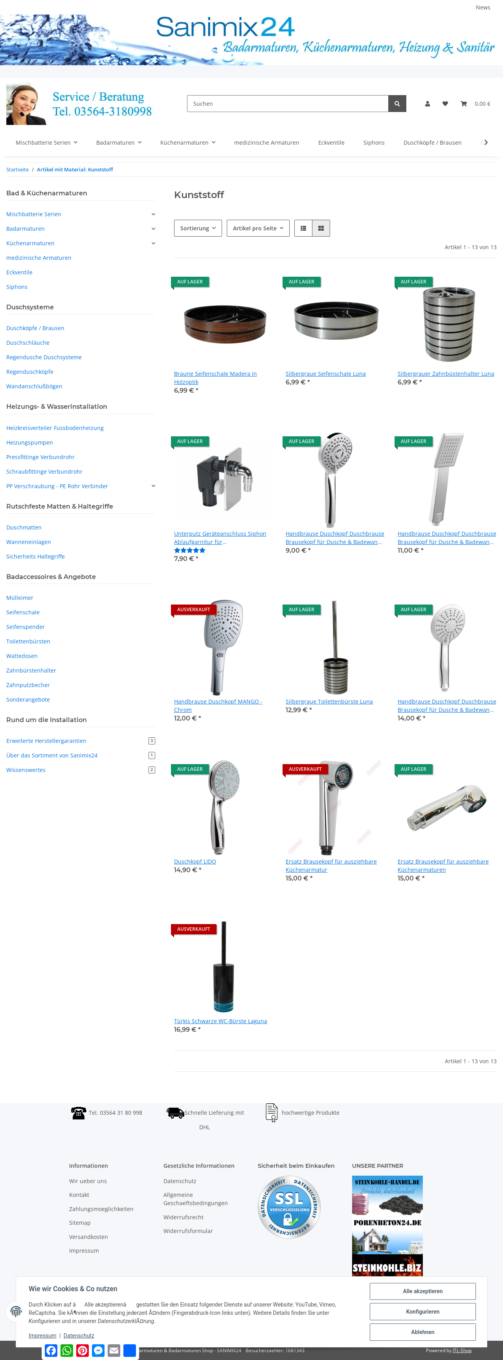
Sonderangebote (28, 699)
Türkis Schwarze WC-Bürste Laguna (220, 1021)
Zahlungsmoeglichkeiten (101, 1209)
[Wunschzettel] (445, 103)
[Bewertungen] (190, 550)
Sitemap (80, 1222)
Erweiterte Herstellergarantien (80, 740)
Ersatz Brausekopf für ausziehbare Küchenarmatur (331, 865)
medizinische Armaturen (39, 257)
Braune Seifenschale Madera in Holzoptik (215, 378)
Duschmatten (24, 527)
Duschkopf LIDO (195, 861)
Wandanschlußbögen (34, 386)
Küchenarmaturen (30, 243)
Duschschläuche (28, 342)
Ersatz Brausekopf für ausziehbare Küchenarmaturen (443, 865)
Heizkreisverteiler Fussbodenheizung (55, 428)
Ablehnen (422, 1332)
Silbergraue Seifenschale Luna (326, 373)
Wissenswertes (80, 770)
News (483, 7)
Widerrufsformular (188, 1231)
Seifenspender (25, 626)
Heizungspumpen (29, 442)
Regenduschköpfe (29, 371)
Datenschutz (179, 1181)
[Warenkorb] (475, 103)
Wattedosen (22, 656)
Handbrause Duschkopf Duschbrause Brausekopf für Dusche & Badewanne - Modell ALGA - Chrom (447, 706)
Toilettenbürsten (28, 641)
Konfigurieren (422, 1312)
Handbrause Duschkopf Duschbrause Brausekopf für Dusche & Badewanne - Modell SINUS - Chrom (447, 538)
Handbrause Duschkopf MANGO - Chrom (218, 705)
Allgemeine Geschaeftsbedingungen (195, 1199)
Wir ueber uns (88, 1181)
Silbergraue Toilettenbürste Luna (329, 701)
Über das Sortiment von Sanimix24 (80, 755)
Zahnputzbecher (28, 685)
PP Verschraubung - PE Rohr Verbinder (57, 486)
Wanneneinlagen (28, 542)
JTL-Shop (462, 1350)
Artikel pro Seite (255, 228)
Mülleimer (19, 597)
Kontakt (79, 1194)
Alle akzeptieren (422, 1291)
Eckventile (19, 272)
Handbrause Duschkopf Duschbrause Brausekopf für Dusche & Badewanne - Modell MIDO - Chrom (335, 538)
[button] (427, 103)
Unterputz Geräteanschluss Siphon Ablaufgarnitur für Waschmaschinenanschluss (220, 538)
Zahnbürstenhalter (31, 670)
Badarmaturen (25, 228)
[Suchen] (288, 103)
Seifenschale (23, 612)
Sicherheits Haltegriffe (35, 556)
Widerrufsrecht (183, 1217)
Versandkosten (88, 1237)
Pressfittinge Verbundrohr (40, 457)
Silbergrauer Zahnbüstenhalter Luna (446, 373)
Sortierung (194, 228)
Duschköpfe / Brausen (35, 328)
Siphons (17, 286)
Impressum (84, 1250)
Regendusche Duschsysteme (44, 357)
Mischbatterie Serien (33, 214)
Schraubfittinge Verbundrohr (44, 471)
